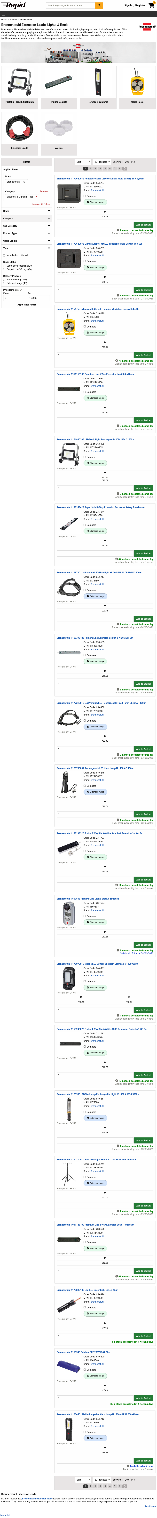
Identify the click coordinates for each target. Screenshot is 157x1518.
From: (7, 293)
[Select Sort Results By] (83, 162)
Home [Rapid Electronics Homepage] (4, 19)
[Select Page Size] (102, 162)
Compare (90, 196)
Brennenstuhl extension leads (37, 1498)
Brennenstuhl (97, 190)
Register (140, 5)
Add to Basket (143, 224)
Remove (44, 191)
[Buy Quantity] (95, 225)
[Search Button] (99, 5)
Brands (13, 19)
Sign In (128, 5)
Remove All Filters (41, 204)
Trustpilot (5, 1515)
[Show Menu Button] (3, 14)
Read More (150, 1506)
